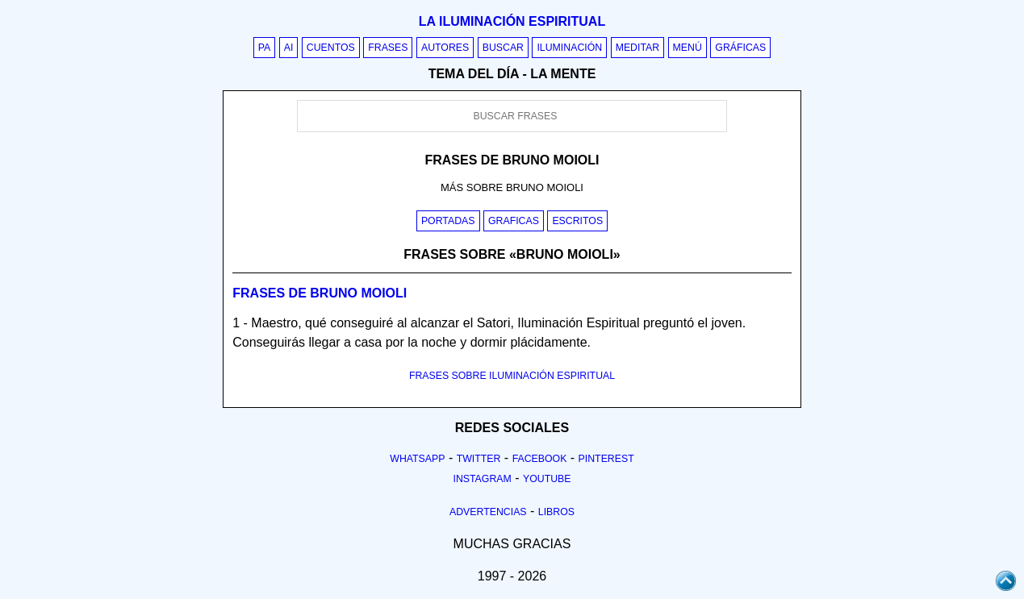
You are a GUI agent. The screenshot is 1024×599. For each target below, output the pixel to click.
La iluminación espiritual (512, 21)
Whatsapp (417, 458)
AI (289, 47)
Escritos (577, 221)
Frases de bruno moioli (319, 293)
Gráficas (740, 47)
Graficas (513, 221)
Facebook (539, 458)
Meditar (638, 47)
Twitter (479, 458)
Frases (388, 47)
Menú (687, 47)
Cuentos (331, 47)
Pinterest (606, 458)
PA (264, 47)
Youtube (547, 479)
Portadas (448, 221)
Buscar (503, 47)
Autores (445, 47)
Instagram (482, 479)
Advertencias (488, 512)
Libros (556, 512)
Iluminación (569, 47)
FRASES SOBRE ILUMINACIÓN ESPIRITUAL (512, 375)
